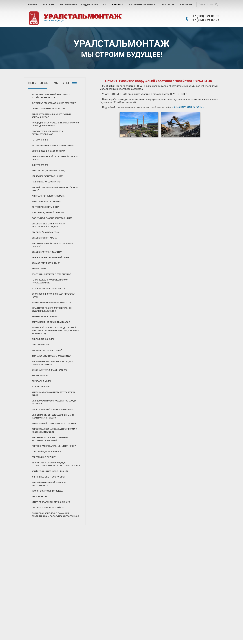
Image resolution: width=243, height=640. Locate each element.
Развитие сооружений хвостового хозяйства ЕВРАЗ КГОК (51, 96)
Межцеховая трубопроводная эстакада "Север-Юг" (54, 402)
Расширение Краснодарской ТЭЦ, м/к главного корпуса (52, 363)
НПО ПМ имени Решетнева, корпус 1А (51, 302)
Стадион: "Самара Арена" (46, 232)
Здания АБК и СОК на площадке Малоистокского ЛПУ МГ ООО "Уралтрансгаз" (56, 464)
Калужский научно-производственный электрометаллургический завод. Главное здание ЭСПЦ (55, 331)
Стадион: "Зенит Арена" (44, 238)
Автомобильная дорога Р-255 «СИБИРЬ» (53, 145)
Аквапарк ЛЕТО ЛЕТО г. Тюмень (48, 196)
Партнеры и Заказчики (141, 4)
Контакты (168, 4)
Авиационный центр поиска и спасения (54, 423)
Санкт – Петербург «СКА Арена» (48, 108)
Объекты (115, 4)
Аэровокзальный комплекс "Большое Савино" (52, 245)
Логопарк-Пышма (41, 381)
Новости (48, 4)
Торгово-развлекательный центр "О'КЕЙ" (54, 446)
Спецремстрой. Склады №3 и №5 (49, 370)
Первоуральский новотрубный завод (52, 409)
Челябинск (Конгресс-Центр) (47, 176)
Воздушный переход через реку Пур (51, 274)
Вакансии (186, 4)
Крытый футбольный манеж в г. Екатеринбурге (49, 484)
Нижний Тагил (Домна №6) (46, 182)
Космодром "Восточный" (46, 263)
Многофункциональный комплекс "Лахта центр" (55, 188)
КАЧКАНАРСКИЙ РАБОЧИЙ (188, 107)
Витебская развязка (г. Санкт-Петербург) (54, 103)
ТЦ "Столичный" (40, 140)
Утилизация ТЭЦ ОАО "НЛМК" (47, 350)
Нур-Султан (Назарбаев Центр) (48, 170)
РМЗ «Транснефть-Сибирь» (46, 201)
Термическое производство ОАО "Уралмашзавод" (50, 281)
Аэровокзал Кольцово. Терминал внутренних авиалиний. (50, 439)
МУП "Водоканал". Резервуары (48, 288)
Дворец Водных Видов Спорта (48, 151)
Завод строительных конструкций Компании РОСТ (51, 115)
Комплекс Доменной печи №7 (48, 212)
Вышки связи (39, 268)
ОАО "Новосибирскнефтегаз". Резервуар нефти (53, 295)
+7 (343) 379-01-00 (205, 16)
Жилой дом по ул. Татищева (47, 491)
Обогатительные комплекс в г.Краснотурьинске (47, 132)
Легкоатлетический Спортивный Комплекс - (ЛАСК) (56, 158)
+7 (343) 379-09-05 (205, 20)
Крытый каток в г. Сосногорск (48, 477)
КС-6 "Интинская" (41, 387)
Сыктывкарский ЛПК (43, 339)
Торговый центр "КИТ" (44, 457)
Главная (32, 4)
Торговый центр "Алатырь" (47, 451)
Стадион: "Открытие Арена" (47, 252)
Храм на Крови (40, 496)
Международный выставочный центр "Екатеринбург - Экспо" (53, 416)
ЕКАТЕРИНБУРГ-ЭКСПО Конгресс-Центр (52, 218)
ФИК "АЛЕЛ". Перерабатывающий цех (51, 356)
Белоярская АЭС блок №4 (45, 316)
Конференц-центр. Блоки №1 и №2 (50, 471)
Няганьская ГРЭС (41, 345)
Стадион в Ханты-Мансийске (48, 507)
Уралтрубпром (40, 375)
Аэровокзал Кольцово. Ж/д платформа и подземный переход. (54, 430)
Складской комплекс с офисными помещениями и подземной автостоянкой (55, 514)
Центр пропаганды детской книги (51, 502)
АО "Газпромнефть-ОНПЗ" (45, 207)
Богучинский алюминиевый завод (51, 322)
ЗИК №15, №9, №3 (40, 165)
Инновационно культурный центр (50, 257)
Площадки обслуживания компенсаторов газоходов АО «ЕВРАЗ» (55, 124)
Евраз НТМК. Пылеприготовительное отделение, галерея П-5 (51, 309)
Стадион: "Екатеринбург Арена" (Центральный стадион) (49, 225)
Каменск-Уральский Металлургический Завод (53, 393)
